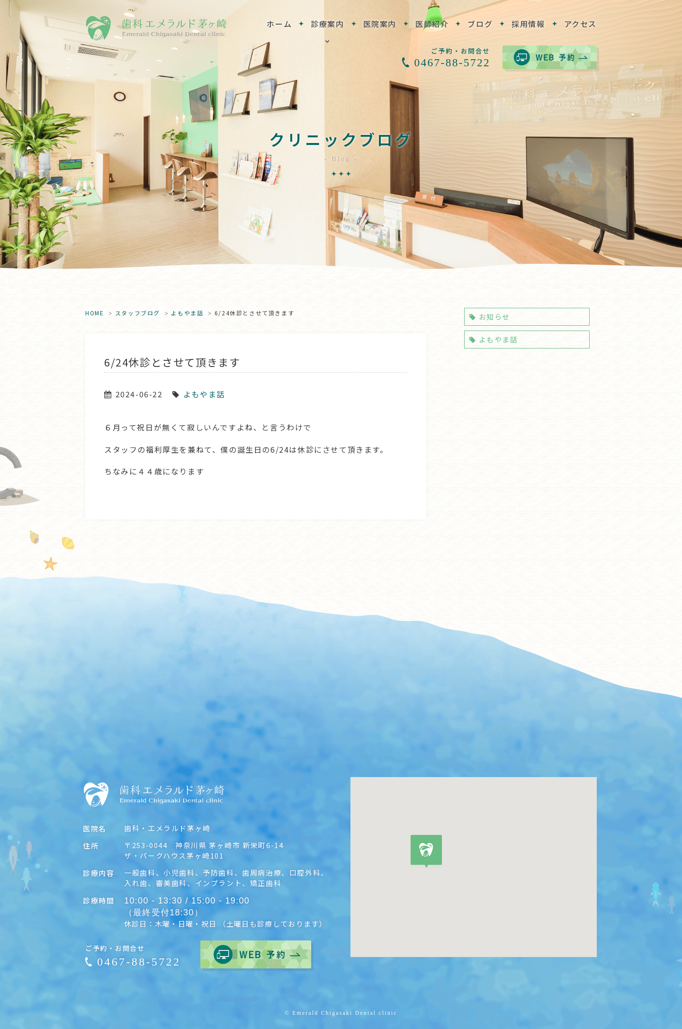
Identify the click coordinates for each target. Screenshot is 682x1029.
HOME (94, 313)
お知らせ (489, 317)
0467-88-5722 (452, 62)
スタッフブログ (137, 313)
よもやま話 (187, 313)
